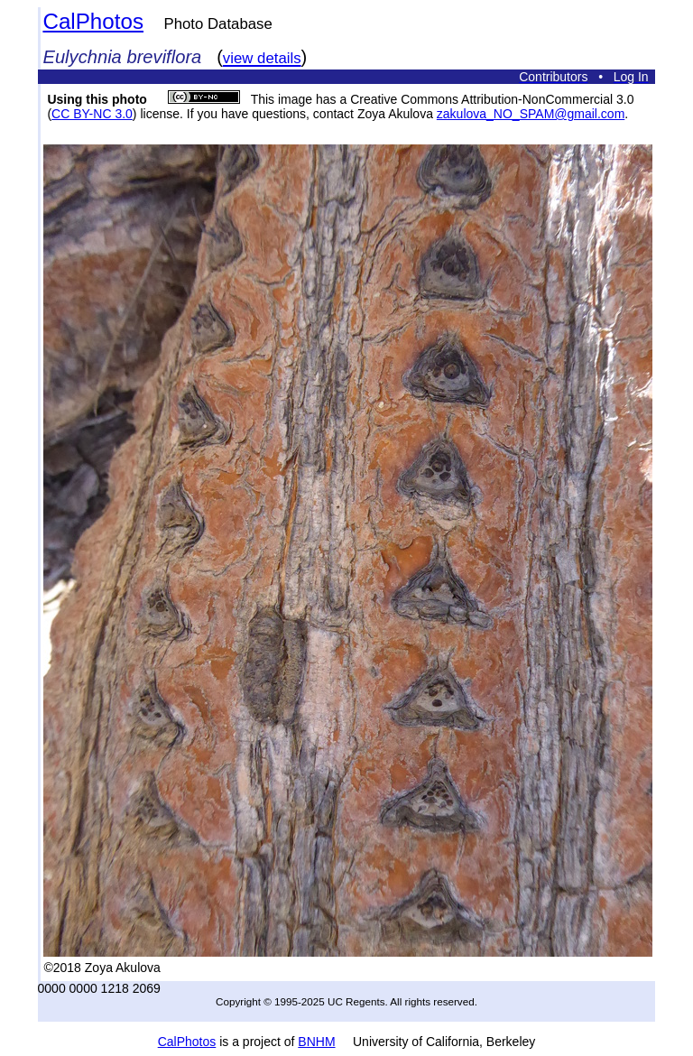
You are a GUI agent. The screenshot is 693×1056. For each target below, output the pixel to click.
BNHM (316, 1041)
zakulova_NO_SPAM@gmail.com (530, 114)
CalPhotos (92, 21)
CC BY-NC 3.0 (92, 114)
